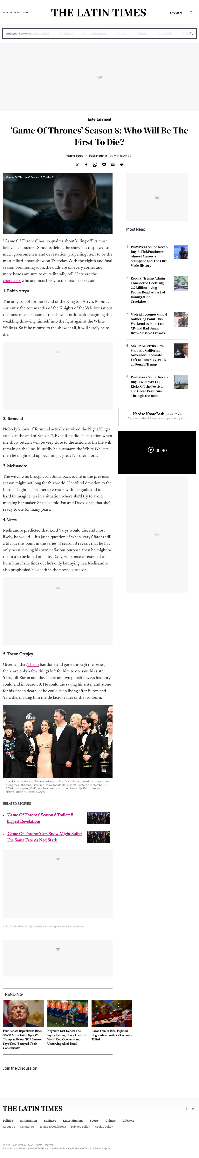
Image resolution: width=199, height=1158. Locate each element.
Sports (122, 33)
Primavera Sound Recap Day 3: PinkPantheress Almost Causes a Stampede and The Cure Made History (149, 256)
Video (186, 33)
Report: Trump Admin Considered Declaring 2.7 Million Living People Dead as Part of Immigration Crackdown (148, 290)
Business (66, 33)
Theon (33, 665)
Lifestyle (165, 33)
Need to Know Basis (148, 414)
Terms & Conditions (52, 1126)
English (176, 12)
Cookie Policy (104, 1126)
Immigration (39, 33)
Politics (13, 33)
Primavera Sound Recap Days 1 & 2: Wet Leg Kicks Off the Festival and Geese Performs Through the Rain (149, 386)
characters (12, 281)
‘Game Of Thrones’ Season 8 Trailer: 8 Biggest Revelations (40, 818)
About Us (9, 1126)
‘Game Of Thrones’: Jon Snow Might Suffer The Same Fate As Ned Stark (44, 837)
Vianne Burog (74, 155)
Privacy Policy (80, 1126)
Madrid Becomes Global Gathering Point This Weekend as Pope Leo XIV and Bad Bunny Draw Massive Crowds (149, 323)
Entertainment (94, 33)
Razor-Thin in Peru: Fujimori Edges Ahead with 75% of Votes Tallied (112, 1035)
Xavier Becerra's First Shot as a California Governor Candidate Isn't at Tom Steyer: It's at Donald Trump (148, 355)
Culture (142, 33)
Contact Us (27, 1126)
